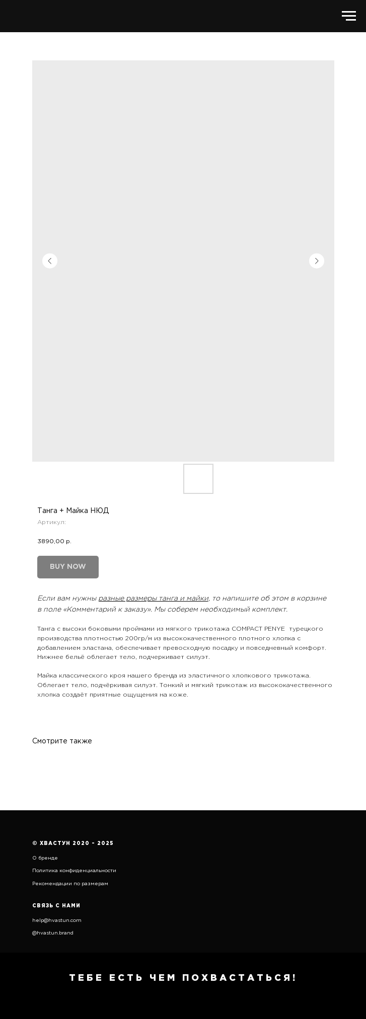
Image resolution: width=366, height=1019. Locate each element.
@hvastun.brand (53, 933)
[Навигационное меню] (349, 16)
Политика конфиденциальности (74, 871)
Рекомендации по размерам (70, 884)
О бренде (45, 858)
